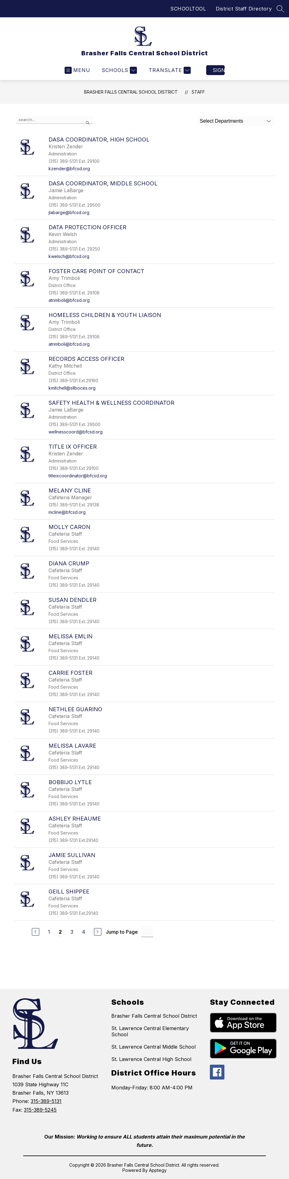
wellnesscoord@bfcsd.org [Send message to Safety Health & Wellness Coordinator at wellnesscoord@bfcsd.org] (76, 431)
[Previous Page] (35, 932)
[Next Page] (97, 932)
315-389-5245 (40, 1110)
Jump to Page (122, 932)
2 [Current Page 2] (60, 932)
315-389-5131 (46, 1101)
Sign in (219, 70)
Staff (198, 92)
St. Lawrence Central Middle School (153, 1047)
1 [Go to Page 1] (49, 932)
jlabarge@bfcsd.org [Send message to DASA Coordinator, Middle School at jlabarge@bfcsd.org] (69, 212)
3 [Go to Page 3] (71, 932)
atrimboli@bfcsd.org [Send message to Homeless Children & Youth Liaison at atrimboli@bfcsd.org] (69, 344)
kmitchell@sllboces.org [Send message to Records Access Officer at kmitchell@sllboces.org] (72, 388)
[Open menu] (77, 70)
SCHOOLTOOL (188, 9)
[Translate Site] (169, 70)
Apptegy (158, 1170)
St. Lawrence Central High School (151, 1059)
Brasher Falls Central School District (131, 92)
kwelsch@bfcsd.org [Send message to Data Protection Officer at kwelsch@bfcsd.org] (69, 256)
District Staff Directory (244, 9)
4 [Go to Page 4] (83, 932)
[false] (54, 120)
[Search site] (280, 8)
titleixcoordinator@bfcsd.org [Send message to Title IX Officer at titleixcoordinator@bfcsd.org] (78, 475)
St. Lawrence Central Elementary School (150, 1031)
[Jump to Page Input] (147, 931)
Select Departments (221, 121)
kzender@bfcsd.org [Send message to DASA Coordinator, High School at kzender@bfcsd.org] (69, 168)
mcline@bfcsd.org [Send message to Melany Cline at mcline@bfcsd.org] (67, 512)
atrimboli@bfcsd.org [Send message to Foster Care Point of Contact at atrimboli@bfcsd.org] (69, 300)
